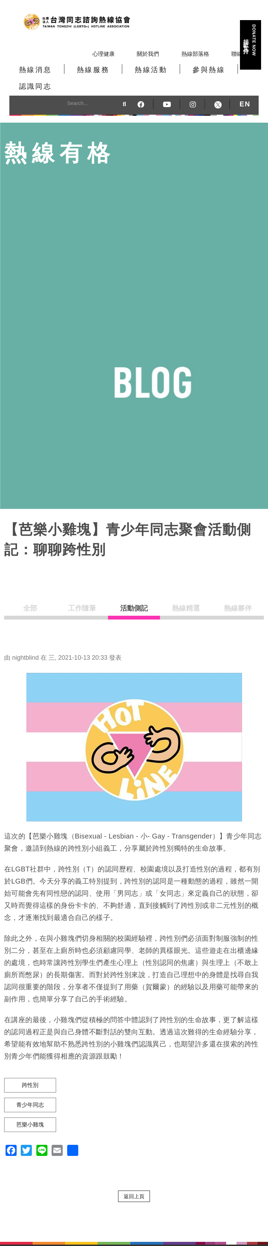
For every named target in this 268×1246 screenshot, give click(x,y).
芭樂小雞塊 (30, 1110)
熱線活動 (130, 74)
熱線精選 (186, 596)
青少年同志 (30, 1090)
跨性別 (30, 1070)
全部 (30, 596)
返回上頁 (134, 1182)
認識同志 (229, 74)
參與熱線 (179, 74)
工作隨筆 (82, 596)
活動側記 (134, 596)
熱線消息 (31, 74)
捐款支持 (250, 40)
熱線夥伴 (237, 596)
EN (245, 89)
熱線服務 (80, 74)
